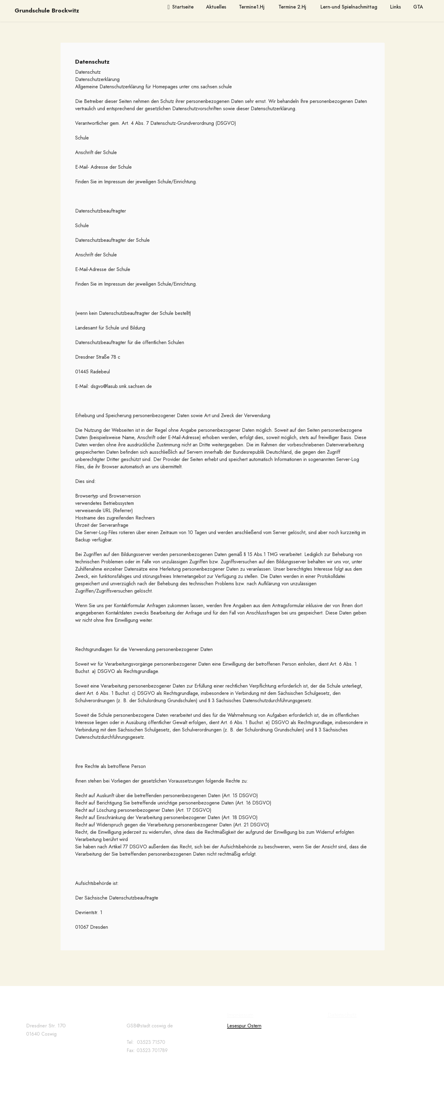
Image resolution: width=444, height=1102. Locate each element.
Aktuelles (216, 6)
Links (395, 6)
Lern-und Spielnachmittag (348, 6)
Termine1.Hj (252, 6)
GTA (418, 6)
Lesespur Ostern (244, 1044)
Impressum (240, 1034)
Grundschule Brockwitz (47, 10)
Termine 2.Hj (293, 6)
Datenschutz (342, 1034)
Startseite (180, 6)
